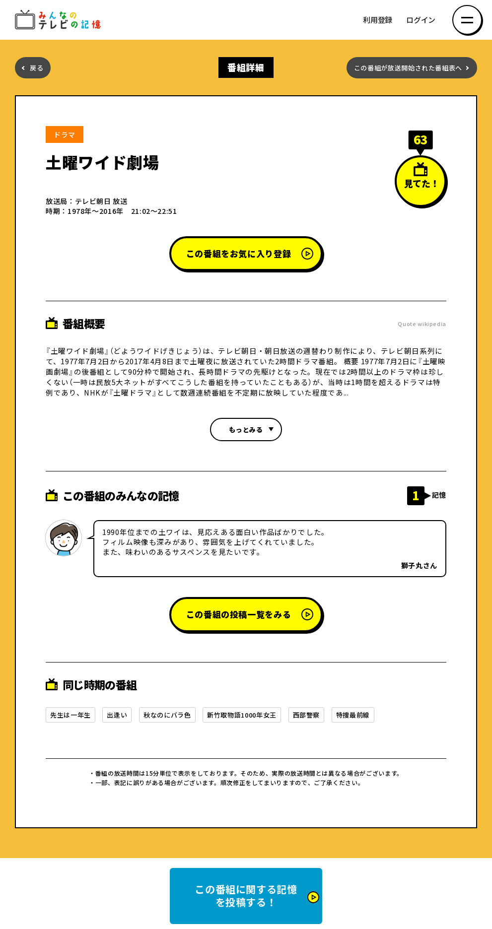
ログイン (420, 20)
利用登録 (377, 20)
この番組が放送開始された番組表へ (408, 67)
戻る (36, 67)
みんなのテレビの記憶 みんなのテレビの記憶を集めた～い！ (59, 20)
